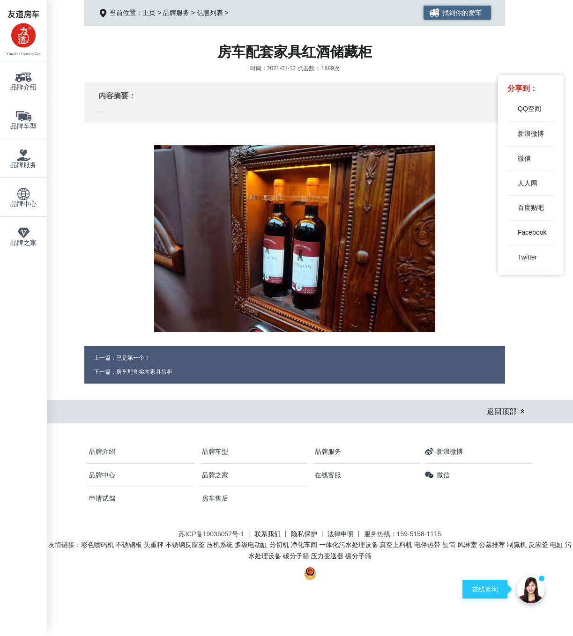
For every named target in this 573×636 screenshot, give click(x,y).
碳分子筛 (296, 556)
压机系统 (220, 544)
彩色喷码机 (97, 544)
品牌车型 (215, 451)
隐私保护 (304, 534)
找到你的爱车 (462, 12)
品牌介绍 (102, 451)
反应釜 (538, 544)
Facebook (532, 232)
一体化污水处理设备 (348, 544)
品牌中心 (102, 475)
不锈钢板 (129, 544)
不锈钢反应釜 (185, 544)
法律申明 (340, 534)
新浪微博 (531, 133)
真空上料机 (396, 544)
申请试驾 (102, 498)
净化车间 (304, 544)
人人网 (527, 183)
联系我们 (267, 534)
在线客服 (328, 475)
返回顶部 (502, 411)
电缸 (556, 544)
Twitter (527, 257)
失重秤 (154, 544)
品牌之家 (215, 475)
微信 (524, 158)
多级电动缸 (251, 544)
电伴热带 (427, 544)
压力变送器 (327, 556)
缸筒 (448, 544)
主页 (149, 12)
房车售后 (215, 498)
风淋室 (467, 544)
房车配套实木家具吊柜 (144, 372)
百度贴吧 (531, 207)
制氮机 (517, 544)
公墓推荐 (492, 544)
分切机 (279, 544)
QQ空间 (529, 108)
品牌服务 (176, 12)
